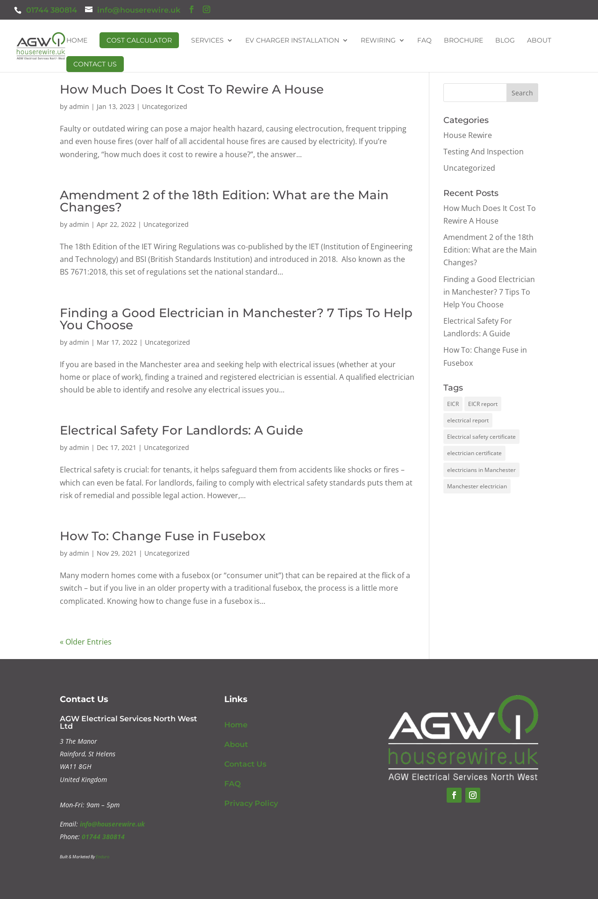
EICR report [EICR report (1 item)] (483, 404)
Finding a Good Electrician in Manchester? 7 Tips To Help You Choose (236, 319)
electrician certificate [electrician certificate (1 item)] (474, 453)
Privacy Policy (251, 803)
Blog (505, 40)
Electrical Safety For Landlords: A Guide (181, 430)
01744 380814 (51, 10)
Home (76, 40)
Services (207, 40)
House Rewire (467, 135)
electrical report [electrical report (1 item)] (468, 420)
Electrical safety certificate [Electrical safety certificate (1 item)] (481, 437)
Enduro (102, 857)
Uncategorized (164, 106)
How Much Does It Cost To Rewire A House (192, 89)
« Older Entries (86, 642)
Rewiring (378, 40)
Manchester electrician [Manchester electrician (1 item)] (477, 486)
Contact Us (95, 64)
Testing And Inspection (483, 151)
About (539, 40)
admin (79, 106)
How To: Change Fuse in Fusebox (162, 536)
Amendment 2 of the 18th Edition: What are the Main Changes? (224, 201)
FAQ (424, 40)
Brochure (463, 40)
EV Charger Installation (292, 40)
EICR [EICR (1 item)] (453, 404)
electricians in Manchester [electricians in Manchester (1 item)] (481, 470)
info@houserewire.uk (112, 823)
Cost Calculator (139, 40)
